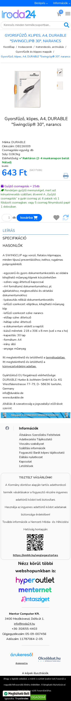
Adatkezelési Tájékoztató (35, 439)
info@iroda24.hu (24, 624)
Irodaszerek (25, 47)
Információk (60, 3)
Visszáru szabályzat (31, 444)
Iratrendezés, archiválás (50, 47)
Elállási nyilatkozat (31, 457)
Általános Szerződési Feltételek (39, 435)
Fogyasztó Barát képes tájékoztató (42, 453)
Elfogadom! (35, 697)
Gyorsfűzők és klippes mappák (34, 52)
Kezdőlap (9, 47)
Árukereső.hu (22, 663)
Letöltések (26, 466)
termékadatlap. (55, 357)
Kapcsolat (25, 462)
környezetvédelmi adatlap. (19, 366)
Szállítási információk (32, 448)
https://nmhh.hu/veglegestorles (35, 555)
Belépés (39, 3)
